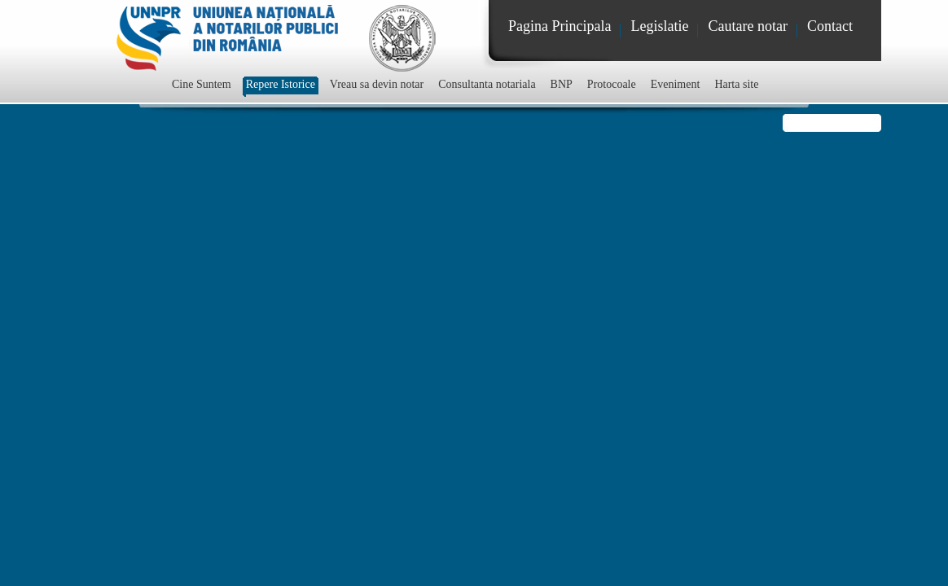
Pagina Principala (559, 26)
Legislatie (659, 26)
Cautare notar (747, 26)
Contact (830, 26)
